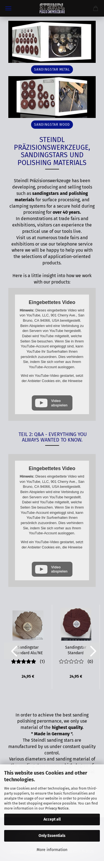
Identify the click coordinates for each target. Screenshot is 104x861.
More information (52, 849)
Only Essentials (52, 835)
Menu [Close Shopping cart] (8, 8)
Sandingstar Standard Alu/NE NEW (28, 649)
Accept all (52, 819)
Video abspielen (59, 403)
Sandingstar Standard (75, 649)
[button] (12, 651)
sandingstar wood (52, 125)
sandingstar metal (52, 69)
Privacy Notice (57, 808)
